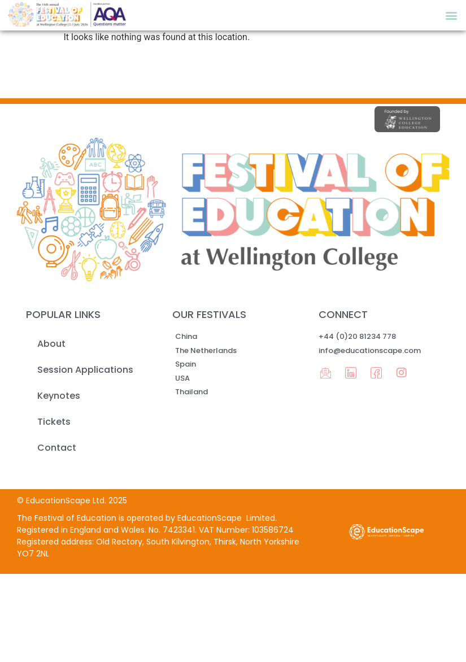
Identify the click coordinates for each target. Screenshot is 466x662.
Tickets (54, 421)
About (51, 343)
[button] (451, 15)
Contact (56, 447)
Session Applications (85, 369)
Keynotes (58, 395)
